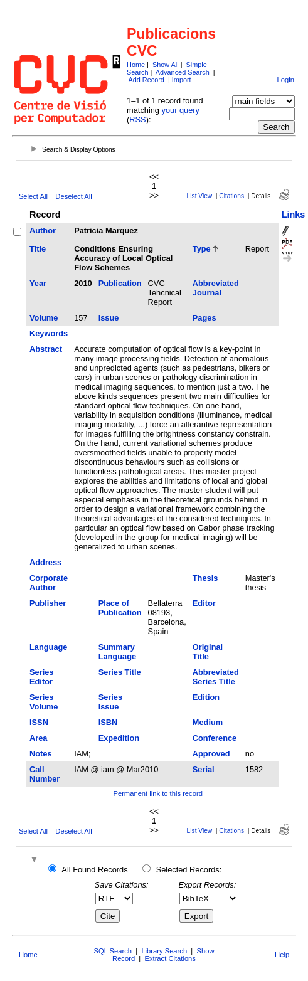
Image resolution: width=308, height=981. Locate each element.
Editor (204, 603)
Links (293, 214)
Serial (204, 769)
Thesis (205, 578)
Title (37, 248)
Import (181, 79)
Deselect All (73, 196)
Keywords (48, 333)
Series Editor (41, 676)
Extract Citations (169, 958)
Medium (208, 722)
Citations (231, 196)
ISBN (108, 722)
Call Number (44, 774)
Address (45, 562)
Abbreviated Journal (216, 287)
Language (48, 647)
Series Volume (43, 701)
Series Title (119, 672)
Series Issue (110, 701)
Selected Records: (189, 869)
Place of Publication (120, 607)
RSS (137, 119)
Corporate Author (48, 582)
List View (200, 196)
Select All (33, 196)
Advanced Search (183, 72)
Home (136, 64)
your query (180, 110)
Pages (204, 317)
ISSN (38, 722)
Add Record (146, 79)
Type (202, 248)
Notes (40, 753)
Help (282, 954)
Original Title (208, 651)
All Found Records (94, 869)
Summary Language (117, 651)
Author (42, 230)
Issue (108, 317)
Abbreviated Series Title (216, 676)
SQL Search (113, 951)
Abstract (45, 349)
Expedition (118, 738)
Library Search (164, 951)
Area (38, 738)
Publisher (47, 603)
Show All (165, 64)
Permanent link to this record (157, 793)
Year (37, 283)
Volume (43, 317)
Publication (120, 283)
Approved (211, 753)
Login (285, 79)
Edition (206, 697)
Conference (214, 738)
